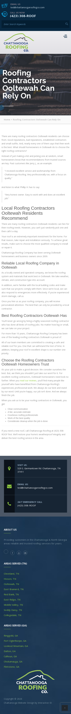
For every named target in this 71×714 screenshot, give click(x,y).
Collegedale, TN (12, 615)
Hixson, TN (10, 578)
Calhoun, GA (10, 656)
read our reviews (28, 380)
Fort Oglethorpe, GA (15, 640)
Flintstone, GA (11, 666)
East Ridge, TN (12, 599)
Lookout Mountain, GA (16, 645)
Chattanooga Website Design (19, 702)
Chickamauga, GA (13, 661)
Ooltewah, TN (11, 584)
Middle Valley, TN (13, 604)
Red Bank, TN (11, 594)
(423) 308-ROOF (23, 15)
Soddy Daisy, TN (13, 609)
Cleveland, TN (11, 573)
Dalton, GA (9, 651)
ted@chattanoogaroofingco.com (27, 7)
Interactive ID (45, 702)
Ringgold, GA (11, 635)
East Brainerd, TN (13, 589)
